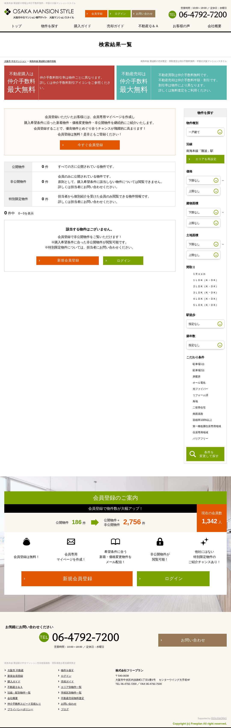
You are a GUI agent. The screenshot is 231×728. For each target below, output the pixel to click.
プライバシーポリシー (20, 709)
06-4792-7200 (203, 14)
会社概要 (12, 698)
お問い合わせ (68, 703)
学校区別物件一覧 (71, 692)
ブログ (65, 709)
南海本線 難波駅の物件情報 (43, 61)
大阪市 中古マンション (15, 61)
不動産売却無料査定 (72, 698)
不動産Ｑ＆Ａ (15, 687)
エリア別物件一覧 (71, 687)
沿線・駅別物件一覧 (19, 692)
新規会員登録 (15, 675)
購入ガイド (13, 681)
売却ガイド (67, 681)
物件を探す (67, 670)
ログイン (66, 675)
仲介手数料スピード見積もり (24, 703)
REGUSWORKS (219, 718)
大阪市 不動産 (15, 670)
